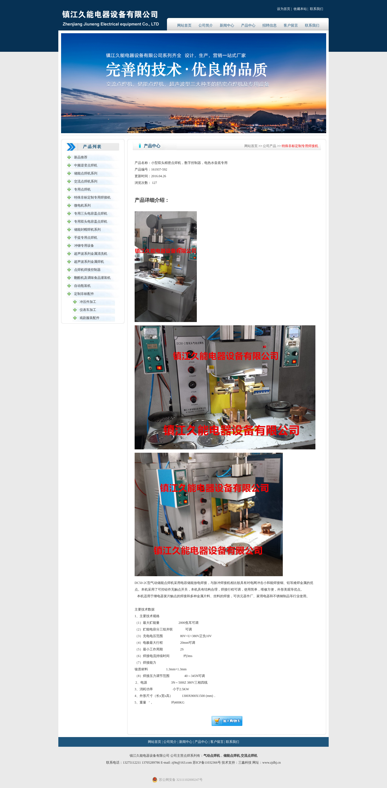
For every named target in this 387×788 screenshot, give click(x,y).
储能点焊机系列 (85, 173)
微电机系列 (82, 205)
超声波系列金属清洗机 (90, 254)
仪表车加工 (88, 310)
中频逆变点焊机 (85, 165)
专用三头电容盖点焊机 (90, 213)
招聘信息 (269, 25)
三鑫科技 (245, 762)
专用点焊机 (82, 189)
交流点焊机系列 (85, 181)
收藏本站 (300, 9)
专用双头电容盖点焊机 (90, 221)
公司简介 (205, 25)
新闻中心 (227, 25)
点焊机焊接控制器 (87, 270)
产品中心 (248, 25)
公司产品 (269, 146)
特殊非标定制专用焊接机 (92, 197)
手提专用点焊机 (85, 238)
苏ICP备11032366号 (207, 762)
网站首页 (184, 25)
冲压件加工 (88, 302)
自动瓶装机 (82, 286)
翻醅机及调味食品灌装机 (92, 278)
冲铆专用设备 (84, 246)
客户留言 (291, 25)
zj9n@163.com (181, 762)
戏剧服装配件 (90, 318)
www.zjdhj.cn (271, 762)
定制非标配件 (84, 294)
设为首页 (283, 9)
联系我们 (316, 9)
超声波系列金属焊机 (89, 262)
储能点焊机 (231, 756)
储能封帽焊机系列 (87, 229)
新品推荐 (80, 157)
